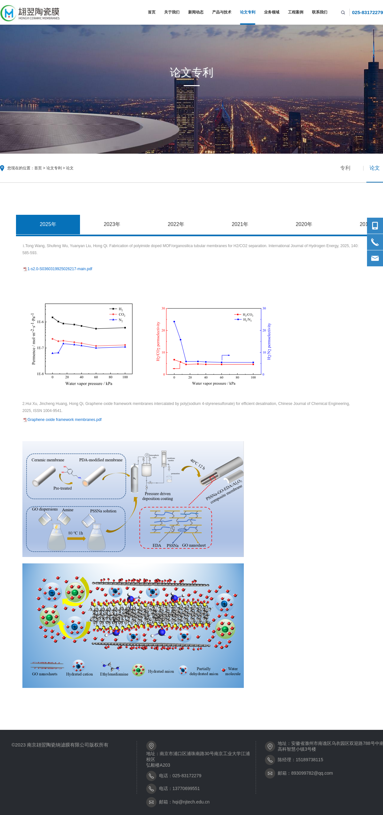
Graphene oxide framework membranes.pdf (64, 420)
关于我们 (172, 12)
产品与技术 (221, 12)
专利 (345, 168)
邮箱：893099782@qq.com (305, 773)
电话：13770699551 (179, 788)
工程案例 (295, 12)
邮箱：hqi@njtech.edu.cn (184, 801)
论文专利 (247, 12)
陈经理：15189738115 (300, 759)
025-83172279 (367, 12)
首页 (152, 12)
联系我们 (319, 12)
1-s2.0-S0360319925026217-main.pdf (60, 269)
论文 (70, 168)
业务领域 (271, 12)
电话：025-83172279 (180, 775)
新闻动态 (195, 12)
